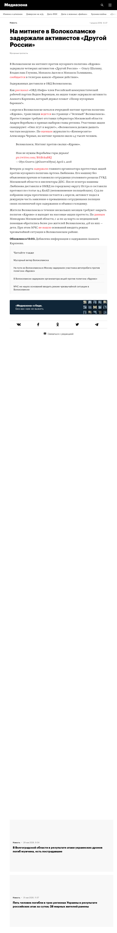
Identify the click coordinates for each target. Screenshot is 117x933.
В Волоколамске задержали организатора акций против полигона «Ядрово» (55, 278)
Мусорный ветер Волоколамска (31, 260)
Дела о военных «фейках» (74, 13)
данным (99, 214)
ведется (46, 114)
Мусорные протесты (19, 53)
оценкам (47, 131)
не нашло (45, 227)
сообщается (17, 77)
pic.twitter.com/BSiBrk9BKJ (34, 157)
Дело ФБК (52, 13)
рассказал (21, 90)
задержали (41, 169)
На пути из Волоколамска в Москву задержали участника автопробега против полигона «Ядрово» (57, 269)
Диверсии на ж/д (34, 13)
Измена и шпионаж (13, 13)
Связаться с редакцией (58, 333)
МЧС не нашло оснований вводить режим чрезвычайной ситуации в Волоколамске (51, 287)
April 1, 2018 (64, 162)
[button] (110, 5)
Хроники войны (98, 13)
